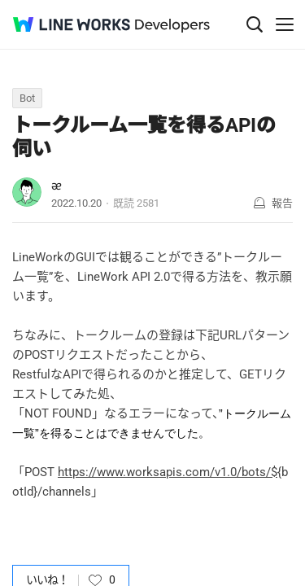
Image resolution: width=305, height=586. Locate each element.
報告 (282, 203)
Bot (27, 98)
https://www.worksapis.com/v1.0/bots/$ (167, 472)
